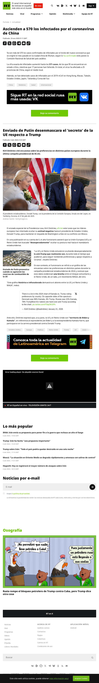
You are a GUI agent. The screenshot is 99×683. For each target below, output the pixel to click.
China (11, 85)
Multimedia (69, 14)
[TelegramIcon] (71, 6)
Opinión (52, 14)
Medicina (22, 85)
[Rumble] (62, 6)
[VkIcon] (58, 6)
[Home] (6, 6)
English (53, 673)
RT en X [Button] (49, 613)
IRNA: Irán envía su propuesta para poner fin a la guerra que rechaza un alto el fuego (43, 432)
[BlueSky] (75, 6)
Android (73, 628)
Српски (71, 673)
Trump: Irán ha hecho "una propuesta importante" (26, 441)
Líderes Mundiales (11, 646)
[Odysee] (41, 666)
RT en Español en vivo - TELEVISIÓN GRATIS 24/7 (29, 405)
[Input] (49, 487)
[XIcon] (66, 6)
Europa (29, 330)
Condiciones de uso (44, 646)
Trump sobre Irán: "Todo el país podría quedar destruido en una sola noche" (38, 449)
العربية (35, 673)
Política (40, 330)
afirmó (60, 228)
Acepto (18, 493)
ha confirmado (69, 55)
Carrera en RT (42, 642)
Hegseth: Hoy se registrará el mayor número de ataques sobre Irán (34, 466)
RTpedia (7, 643)
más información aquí (59, 678)
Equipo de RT (87, 14)
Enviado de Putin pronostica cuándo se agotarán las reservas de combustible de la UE (16, 273)
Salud (33, 85)
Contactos (41, 631)
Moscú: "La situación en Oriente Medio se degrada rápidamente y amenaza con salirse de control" (49, 457)
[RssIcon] (62, 666)
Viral (22, 14)
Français (63, 673)
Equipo (40, 635)
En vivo (38, 6)
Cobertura (41, 639)
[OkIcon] (79, 6)
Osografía (12, 530)
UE (76, 330)
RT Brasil (26, 673)
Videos (6, 635)
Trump (66, 330)
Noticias (9, 14)
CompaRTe (15, 673)
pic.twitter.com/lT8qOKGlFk (43, 304)
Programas (37, 14)
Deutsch (44, 673)
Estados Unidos (15, 330)
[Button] (52, 6)
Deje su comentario (49, 113)
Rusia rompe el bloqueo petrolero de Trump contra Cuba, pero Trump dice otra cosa (47, 593)
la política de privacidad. (21, 493)
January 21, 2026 (55, 309)
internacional (46, 85)
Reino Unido (53, 330)
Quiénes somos (43, 628)
